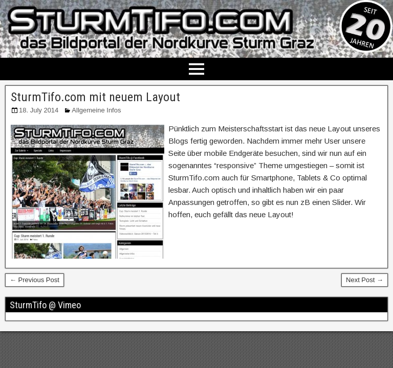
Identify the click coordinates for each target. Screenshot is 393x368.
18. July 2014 (38, 110)
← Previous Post (34, 280)
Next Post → (364, 280)
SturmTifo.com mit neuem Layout (95, 97)
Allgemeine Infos (96, 110)
